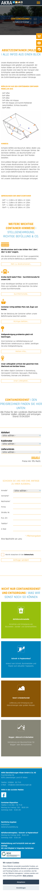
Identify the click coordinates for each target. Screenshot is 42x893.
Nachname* (5, 501)
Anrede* (4, 490)
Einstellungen (21, 888)
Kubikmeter (6, 440)
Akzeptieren (21, 882)
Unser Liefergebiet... (21, 381)
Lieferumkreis (7, 449)
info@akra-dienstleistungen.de (19, 785)
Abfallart (5, 432)
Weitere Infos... (21, 351)
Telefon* (4, 523)
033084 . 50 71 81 (14, 782)
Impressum (5, 824)
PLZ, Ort (4, 518)
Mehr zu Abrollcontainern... (21, 264)
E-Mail (3, 529)
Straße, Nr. (5, 512)
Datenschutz (28, 554)
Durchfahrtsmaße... (21, 294)
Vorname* (5, 496)
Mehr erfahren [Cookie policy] (28, 876)
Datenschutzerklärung (9, 827)
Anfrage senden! (21, 560)
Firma (3, 507)
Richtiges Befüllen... (21, 321)
